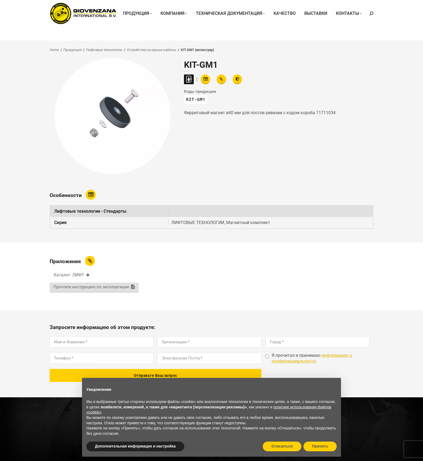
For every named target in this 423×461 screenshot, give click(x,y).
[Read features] (205, 79)
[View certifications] (237, 79)
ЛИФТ (78, 274)
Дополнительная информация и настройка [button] (135, 446)
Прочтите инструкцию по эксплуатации (91, 286)
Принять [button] (320, 446)
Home (54, 50)
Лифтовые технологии (104, 50)
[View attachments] (221, 79)
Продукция (72, 50)
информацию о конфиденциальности (312, 358)
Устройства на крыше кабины (151, 50)
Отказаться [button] (282, 446)
